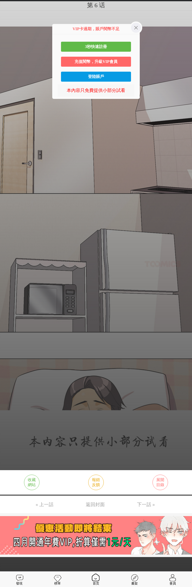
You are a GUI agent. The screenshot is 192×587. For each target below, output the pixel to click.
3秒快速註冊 (96, 46)
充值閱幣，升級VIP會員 (96, 61)
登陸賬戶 (96, 76)
